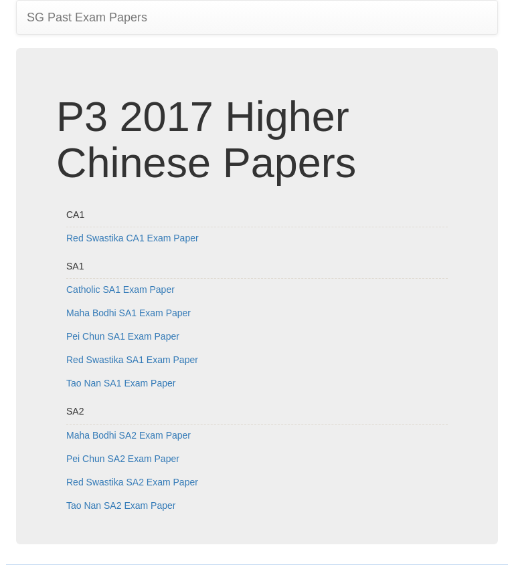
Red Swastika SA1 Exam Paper (132, 359)
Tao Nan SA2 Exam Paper (120, 505)
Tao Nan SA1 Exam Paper (120, 383)
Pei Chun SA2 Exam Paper (122, 458)
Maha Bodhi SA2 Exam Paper (128, 435)
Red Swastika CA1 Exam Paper (132, 238)
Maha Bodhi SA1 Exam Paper (128, 313)
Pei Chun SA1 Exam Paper (122, 336)
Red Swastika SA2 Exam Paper (132, 482)
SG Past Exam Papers (87, 17)
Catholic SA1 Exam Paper (120, 289)
